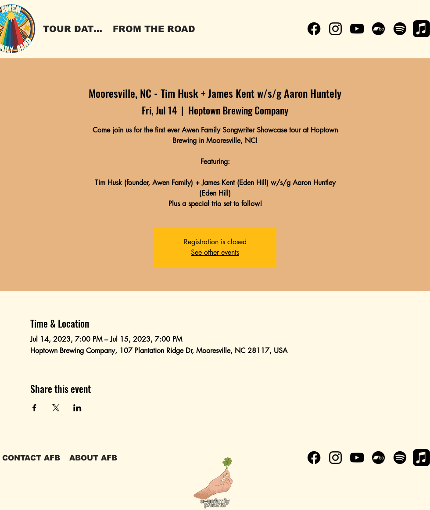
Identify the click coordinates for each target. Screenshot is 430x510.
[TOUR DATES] (74, 29)
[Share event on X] (56, 407)
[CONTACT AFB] (31, 458)
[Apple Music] (421, 28)
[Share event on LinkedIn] (77, 407)
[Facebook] (313, 28)
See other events (215, 252)
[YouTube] (357, 28)
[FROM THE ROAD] (154, 29)
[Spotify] (399, 28)
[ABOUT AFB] (93, 458)
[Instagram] (335, 28)
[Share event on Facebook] (34, 407)
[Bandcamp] (378, 28)
